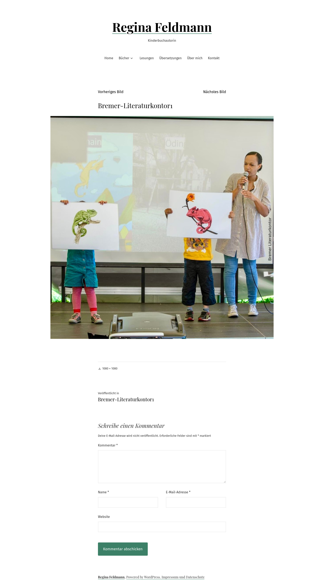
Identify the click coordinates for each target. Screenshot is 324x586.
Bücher (124, 58)
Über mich (194, 58)
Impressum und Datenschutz (183, 577)
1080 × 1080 (109, 368)
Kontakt (213, 58)
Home (108, 58)
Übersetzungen (170, 58)
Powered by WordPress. (144, 577)
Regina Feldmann (162, 26)
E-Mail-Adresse (178, 492)
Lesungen (147, 58)
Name (103, 492)
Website (104, 517)
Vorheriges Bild (110, 92)
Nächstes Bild (214, 92)
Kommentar (108, 445)
